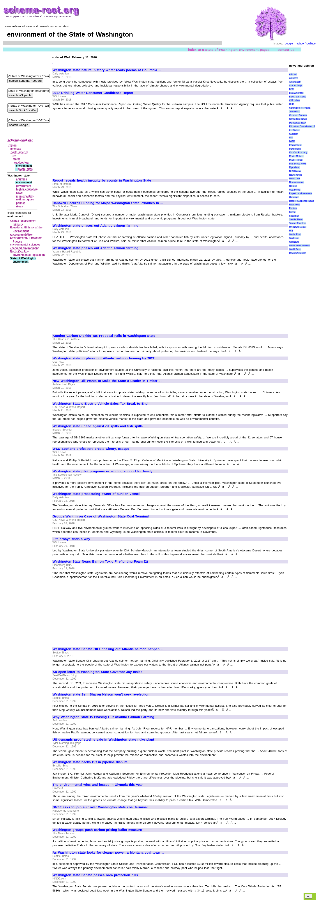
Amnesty (293, 78)
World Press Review (299, 245)
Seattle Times (296, 219)
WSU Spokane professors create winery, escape (91, 448)
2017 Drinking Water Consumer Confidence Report (93, 93)
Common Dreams (298, 115)
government (23, 185)
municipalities (25, 196)
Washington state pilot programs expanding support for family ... (104, 471)
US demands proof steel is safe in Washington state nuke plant (103, 739)
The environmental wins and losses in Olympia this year (98, 784)
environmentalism (21, 234)
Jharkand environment (24, 248)
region (13, 145)
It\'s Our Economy (298, 152)
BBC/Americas (296, 93)
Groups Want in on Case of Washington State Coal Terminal (101, 516)
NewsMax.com (296, 182)
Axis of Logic (295, 85)
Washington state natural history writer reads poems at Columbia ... (107, 70)
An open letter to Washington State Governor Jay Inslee (97, 672)
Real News (294, 204)
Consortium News (298, 119)
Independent (295, 145)
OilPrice (293, 186)
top (308, 896)
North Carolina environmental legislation (27, 253)
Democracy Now (297, 123)
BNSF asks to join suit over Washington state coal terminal (100, 807)
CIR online (294, 100)
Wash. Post (295, 234)
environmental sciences (25, 244)
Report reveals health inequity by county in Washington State (102, 180)
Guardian (293, 134)
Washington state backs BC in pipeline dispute (90, 762)
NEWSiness (295, 171)
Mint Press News (297, 163)
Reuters (293, 208)
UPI (291, 231)
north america (19, 152)
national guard (25, 199)
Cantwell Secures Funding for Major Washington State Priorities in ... (108, 203)
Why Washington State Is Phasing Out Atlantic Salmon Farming (103, 717)
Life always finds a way (71, 539)
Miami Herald (295, 160)
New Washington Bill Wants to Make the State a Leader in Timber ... (107, 381)
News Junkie (295, 175)
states (17, 159)
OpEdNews (294, 190)
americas (15, 148)
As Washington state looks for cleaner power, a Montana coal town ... (108, 852)
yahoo (300, 43)
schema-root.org (20, 140)
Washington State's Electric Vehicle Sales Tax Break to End (100, 403)
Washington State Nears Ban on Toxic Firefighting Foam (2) (100, 561)
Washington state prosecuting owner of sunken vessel (96, 494)
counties (21, 179)
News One (294, 178)
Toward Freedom (297, 223)
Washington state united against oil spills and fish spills (98, 426)
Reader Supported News (301, 201)
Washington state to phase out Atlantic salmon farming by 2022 (104, 358)
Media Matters (296, 156)
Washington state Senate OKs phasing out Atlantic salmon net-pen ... (108, 649)
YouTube (310, 43)
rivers (19, 206)
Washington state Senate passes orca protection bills (95, 875)
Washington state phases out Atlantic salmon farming (95, 225)
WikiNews (294, 242)
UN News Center (297, 227)
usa (14, 155)
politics (20, 203)
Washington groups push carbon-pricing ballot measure (97, 830)
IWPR (292, 141)
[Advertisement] (89, 142)
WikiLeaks (294, 238)
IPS (291, 137)
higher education (26, 189)
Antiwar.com (295, 82)
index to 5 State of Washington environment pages (228, 49)
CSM (291, 104)
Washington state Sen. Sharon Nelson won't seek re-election (101, 694)
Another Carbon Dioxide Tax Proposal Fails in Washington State (104, 335)
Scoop (292, 212)
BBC (291, 89)
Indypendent (295, 149)
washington (21, 162)
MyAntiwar (294, 167)
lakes (19, 192)
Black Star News (297, 96)
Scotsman (294, 216)
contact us (286, 49)
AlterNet (293, 74)
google (289, 43)
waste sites (25, 169)
